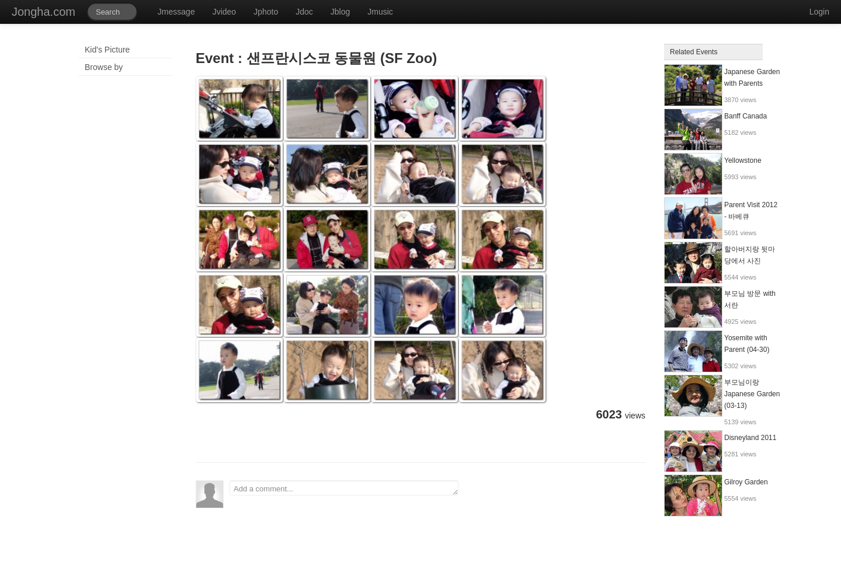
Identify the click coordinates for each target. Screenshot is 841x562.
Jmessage (176, 11)
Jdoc (304, 11)
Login (819, 11)
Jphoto (265, 11)
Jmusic (380, 11)
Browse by (104, 67)
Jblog (340, 11)
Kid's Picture (107, 49)
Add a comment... (344, 487)
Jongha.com (43, 11)
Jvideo (224, 11)
